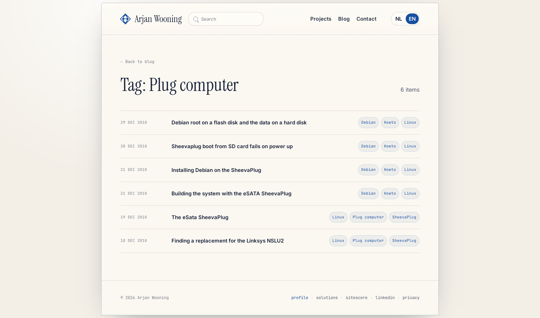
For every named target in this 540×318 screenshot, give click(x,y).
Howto (390, 122)
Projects (320, 19)
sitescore (356, 297)
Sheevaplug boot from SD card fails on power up (232, 146)
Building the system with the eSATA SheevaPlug (231, 193)
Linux (410, 122)
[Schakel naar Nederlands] (405, 18)
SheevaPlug (404, 217)
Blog (344, 19)
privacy (411, 297)
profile (299, 297)
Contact (366, 19)
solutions (327, 297)
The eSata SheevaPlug (200, 217)
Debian (368, 122)
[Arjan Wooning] (151, 19)
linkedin (385, 297)
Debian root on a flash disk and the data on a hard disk (239, 122)
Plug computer (368, 217)
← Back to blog (137, 61)
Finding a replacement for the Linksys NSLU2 (228, 240)
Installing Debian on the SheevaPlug (216, 170)
